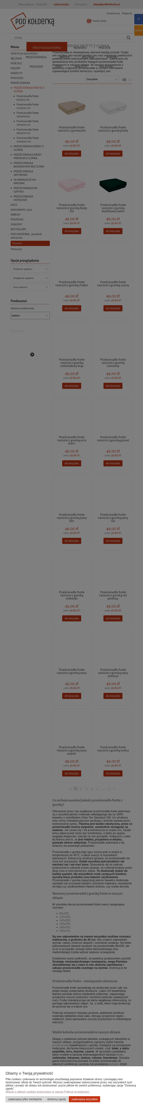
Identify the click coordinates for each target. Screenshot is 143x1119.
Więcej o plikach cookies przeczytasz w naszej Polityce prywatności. (48, 1091)
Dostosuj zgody (56, 1099)
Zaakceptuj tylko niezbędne (25, 1099)
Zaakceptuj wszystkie (84, 1099)
